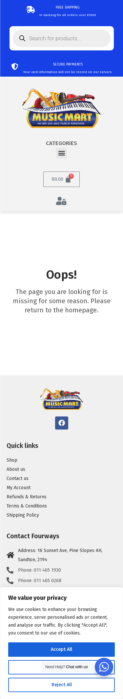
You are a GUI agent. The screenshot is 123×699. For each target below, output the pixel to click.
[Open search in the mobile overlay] (62, 38)
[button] (61, 153)
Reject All (61, 685)
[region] (61, 643)
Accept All (61, 649)
